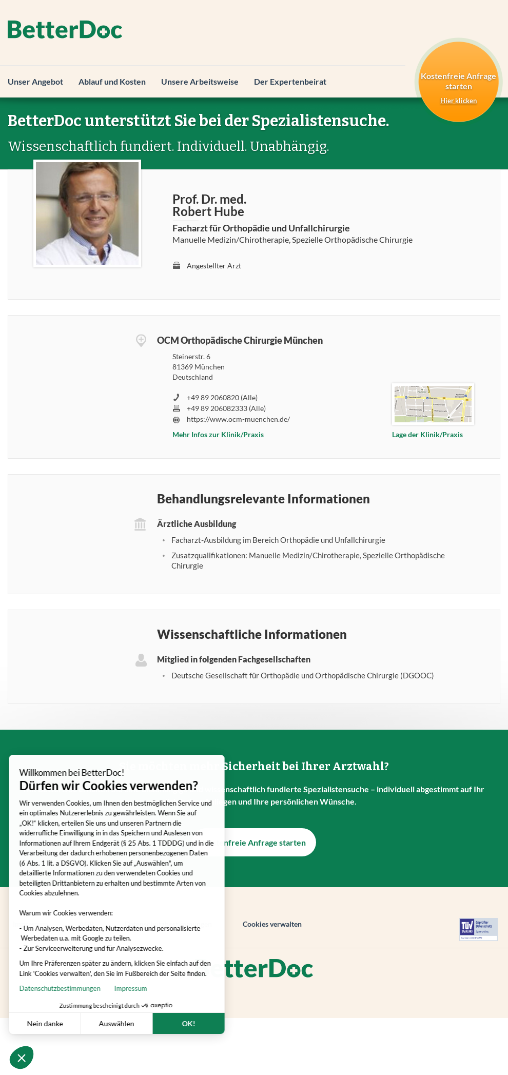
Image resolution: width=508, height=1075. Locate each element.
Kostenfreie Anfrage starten (254, 842)
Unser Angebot (35, 81)
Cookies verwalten (272, 924)
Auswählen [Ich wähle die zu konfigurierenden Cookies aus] (81, 1023)
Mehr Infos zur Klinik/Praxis (218, 434)
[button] (21, 1057)
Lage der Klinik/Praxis (427, 434)
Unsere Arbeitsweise (200, 81)
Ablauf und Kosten (112, 81)
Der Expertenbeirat (290, 81)
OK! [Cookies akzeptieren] (153, 1023)
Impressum (95, 988)
